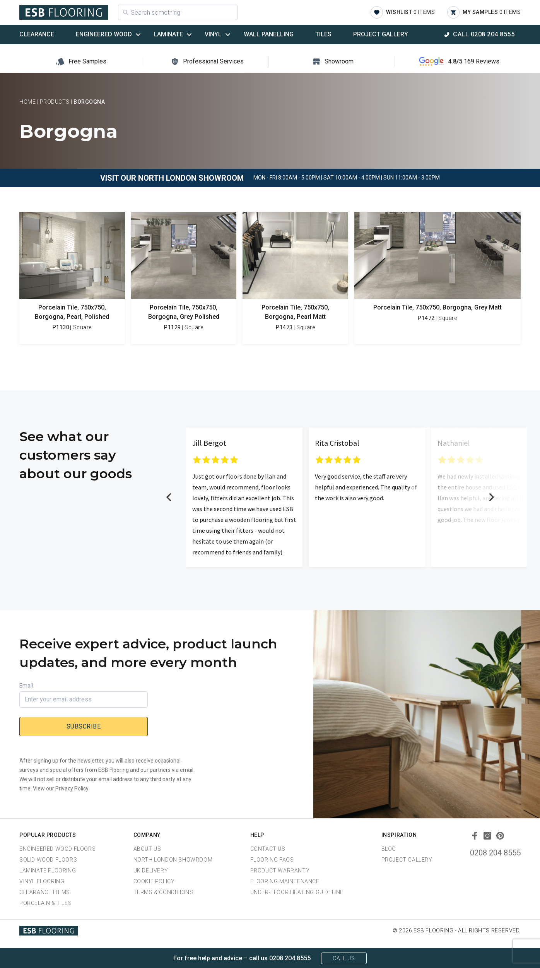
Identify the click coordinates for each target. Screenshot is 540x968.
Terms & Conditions (163, 892)
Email (26, 685)
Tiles (323, 34)
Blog (388, 849)
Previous (169, 497)
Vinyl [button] (213, 34)
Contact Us (267, 849)
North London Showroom (173, 860)
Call (483, 34)
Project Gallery (380, 34)
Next (491, 497)
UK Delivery (150, 870)
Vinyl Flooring (41, 881)
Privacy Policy (72, 788)
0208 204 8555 (495, 852)
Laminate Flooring (47, 870)
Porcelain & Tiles (45, 903)
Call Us (344, 958)
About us (147, 849)
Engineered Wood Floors (57, 849)
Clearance (36, 34)
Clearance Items (44, 892)
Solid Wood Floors (48, 860)
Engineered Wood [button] (104, 34)
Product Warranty (280, 870)
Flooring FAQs (272, 860)
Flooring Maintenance (285, 881)
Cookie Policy (154, 881)
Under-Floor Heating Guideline (296, 892)
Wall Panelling (269, 34)
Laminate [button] (168, 34)
